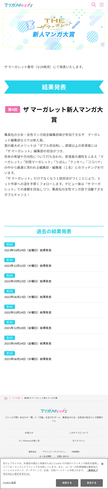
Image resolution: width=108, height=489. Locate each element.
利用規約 (77, 451)
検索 (94, 4)
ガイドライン (78, 439)
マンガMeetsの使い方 (29, 439)
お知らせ (29, 431)
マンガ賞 (16, 396)
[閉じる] (102, 464)
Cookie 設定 (9, 482)
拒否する (91, 483)
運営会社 (31, 451)
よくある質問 (44, 456)
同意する (67, 483)
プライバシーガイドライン (54, 451)
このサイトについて (79, 431)
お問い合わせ (63, 456)
